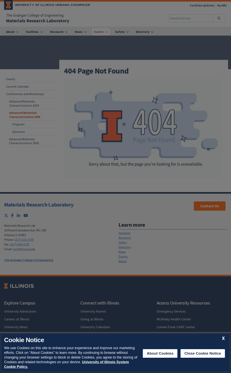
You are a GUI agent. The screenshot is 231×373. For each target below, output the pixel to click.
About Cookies (160, 353)
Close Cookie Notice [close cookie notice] (202, 353)
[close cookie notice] (223, 338)
